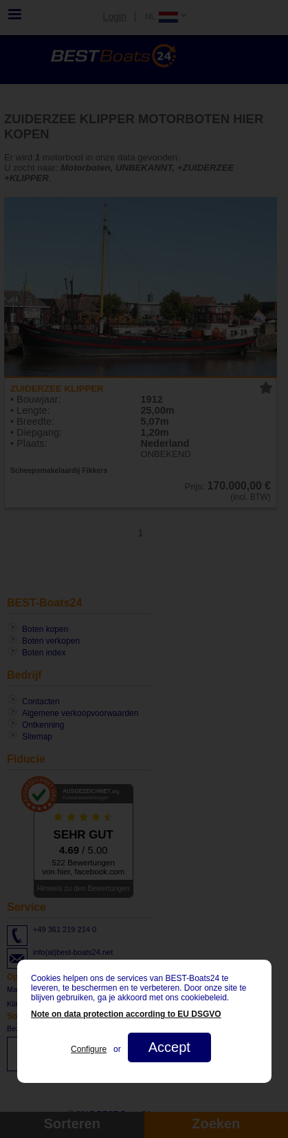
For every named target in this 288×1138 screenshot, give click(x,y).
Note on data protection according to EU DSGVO (126, 1014)
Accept (169, 1047)
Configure (89, 1049)
